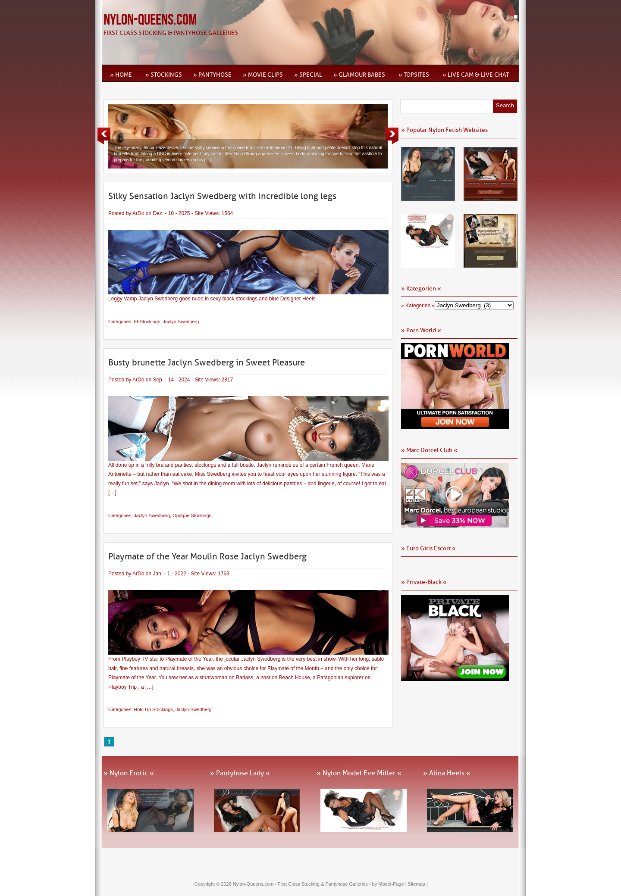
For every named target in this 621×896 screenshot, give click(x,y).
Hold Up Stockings (153, 709)
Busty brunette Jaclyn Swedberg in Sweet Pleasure (206, 362)
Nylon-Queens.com (150, 20)
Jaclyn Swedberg (181, 321)
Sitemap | (418, 884)
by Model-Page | (390, 884)
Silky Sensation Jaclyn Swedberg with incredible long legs (222, 196)
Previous (103, 136)
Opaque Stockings (191, 515)
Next (392, 136)
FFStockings (147, 321)
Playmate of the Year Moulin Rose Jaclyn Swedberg (207, 556)
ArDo (138, 213)
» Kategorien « (418, 306)
